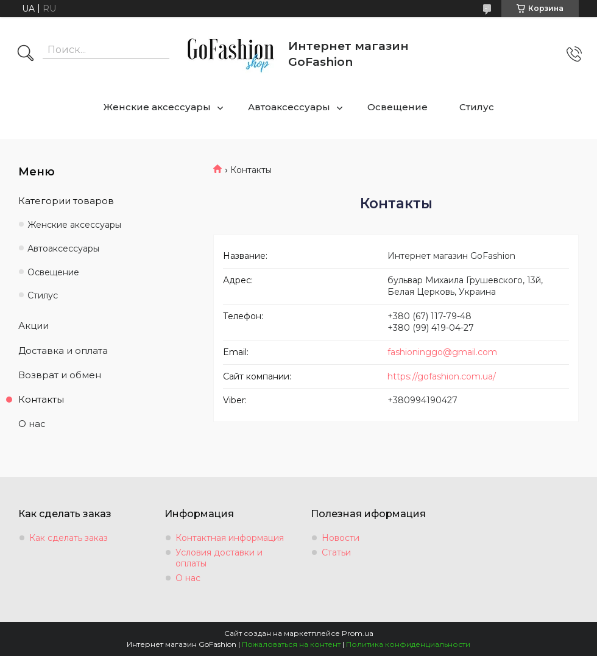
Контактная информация (229, 537)
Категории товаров (66, 200)
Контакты (41, 399)
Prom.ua (357, 633)
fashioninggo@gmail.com (442, 352)
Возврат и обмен (59, 375)
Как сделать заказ (68, 537)
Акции (33, 325)
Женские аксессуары (157, 107)
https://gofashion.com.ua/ (441, 376)
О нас (32, 423)
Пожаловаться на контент (291, 644)
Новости (340, 537)
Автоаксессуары (289, 107)
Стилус (476, 107)
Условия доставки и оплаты (219, 558)
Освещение (397, 107)
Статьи (336, 552)
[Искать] (25, 54)
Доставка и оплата (63, 350)
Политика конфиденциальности (408, 644)
